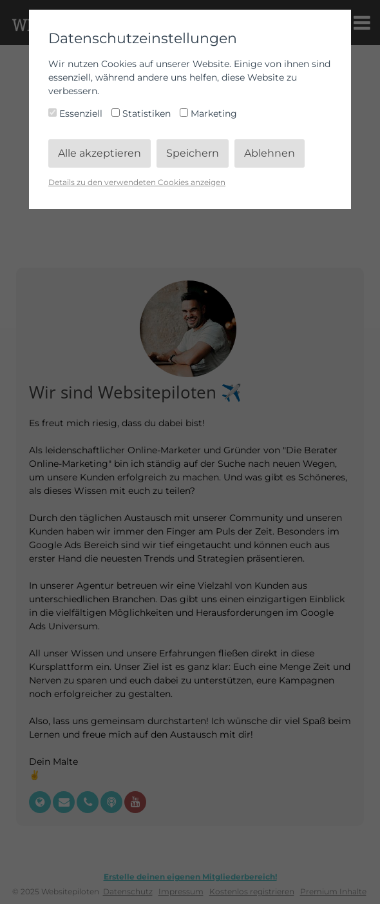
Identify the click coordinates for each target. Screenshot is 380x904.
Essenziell (76, 113)
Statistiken (142, 113)
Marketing (208, 113)
